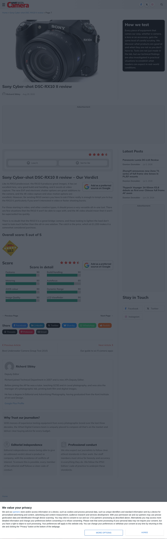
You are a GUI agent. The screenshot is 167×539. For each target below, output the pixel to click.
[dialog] (83, 520)
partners (16, 512)
